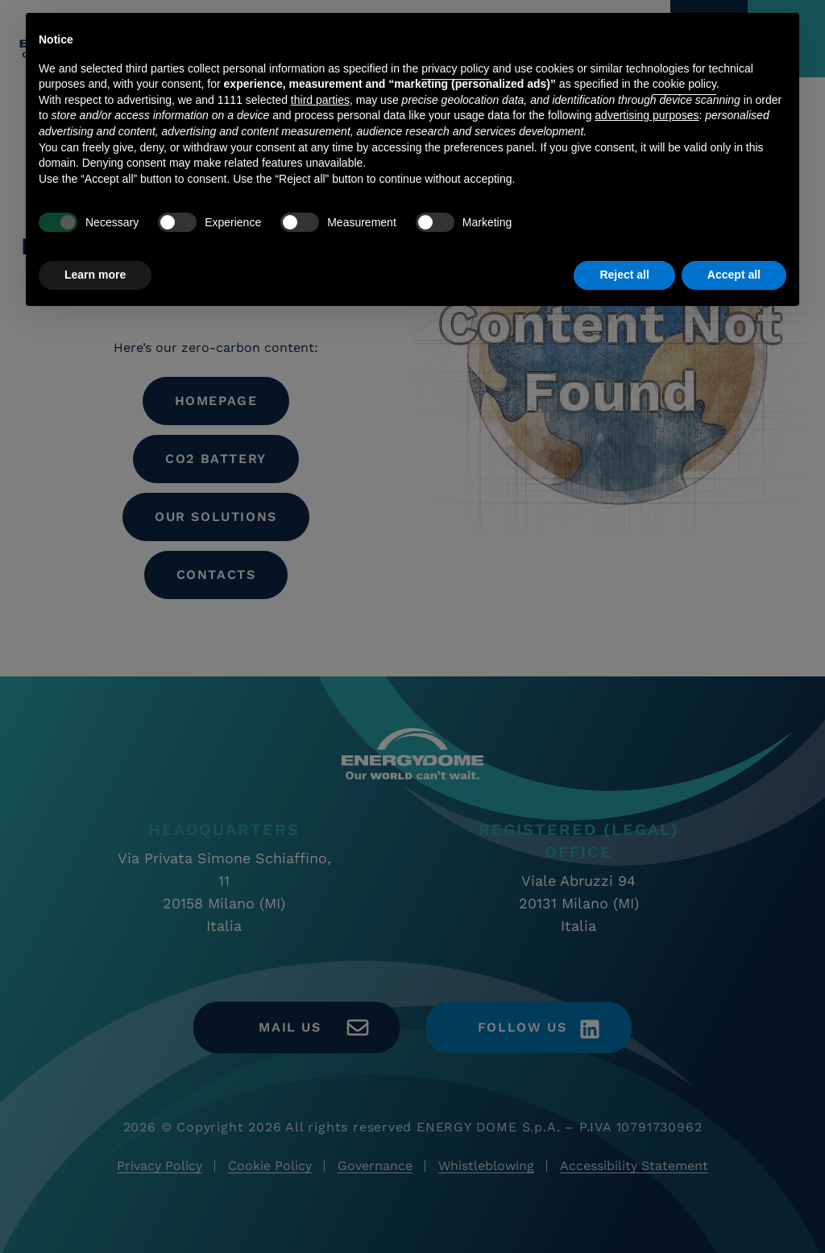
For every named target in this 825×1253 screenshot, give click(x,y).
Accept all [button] (734, 274)
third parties (320, 99)
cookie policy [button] (684, 83)
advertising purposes (647, 115)
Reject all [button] (624, 274)
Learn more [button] (95, 274)
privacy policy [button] (455, 68)
